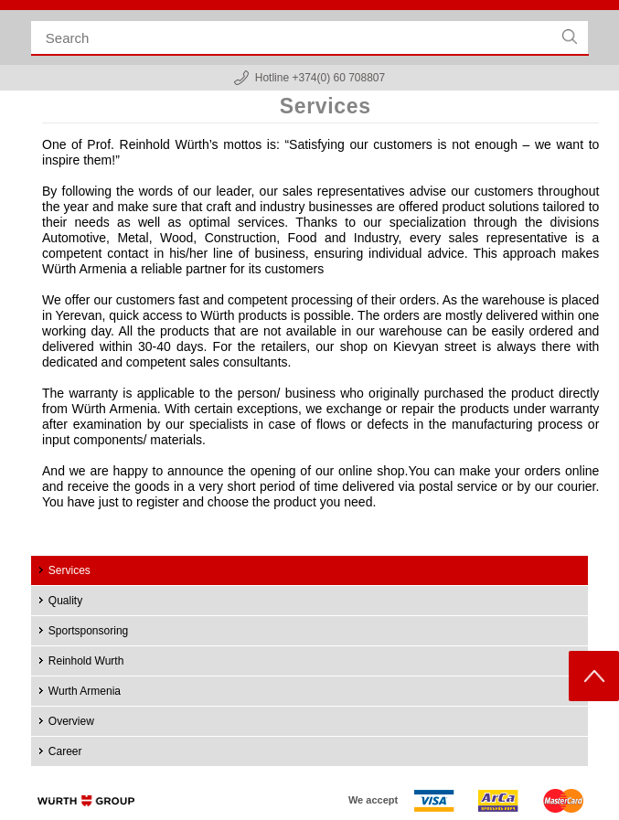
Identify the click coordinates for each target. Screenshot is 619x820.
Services (69, 570)
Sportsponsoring (88, 630)
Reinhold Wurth (86, 661)
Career (65, 751)
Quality (65, 600)
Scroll (594, 676)
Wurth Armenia (84, 691)
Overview (71, 721)
